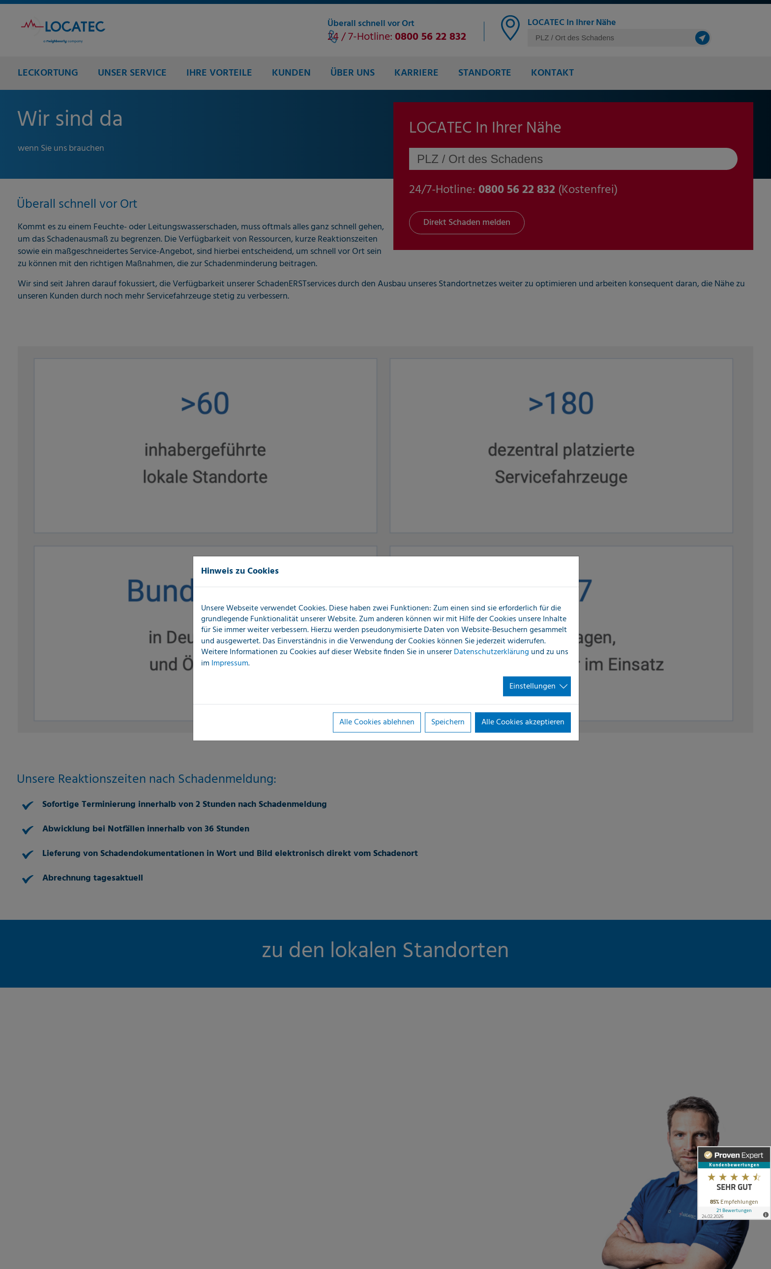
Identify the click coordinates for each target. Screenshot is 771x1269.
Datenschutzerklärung (491, 652)
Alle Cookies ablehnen (377, 722)
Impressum (229, 663)
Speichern (448, 722)
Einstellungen (532, 686)
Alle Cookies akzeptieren (522, 722)
